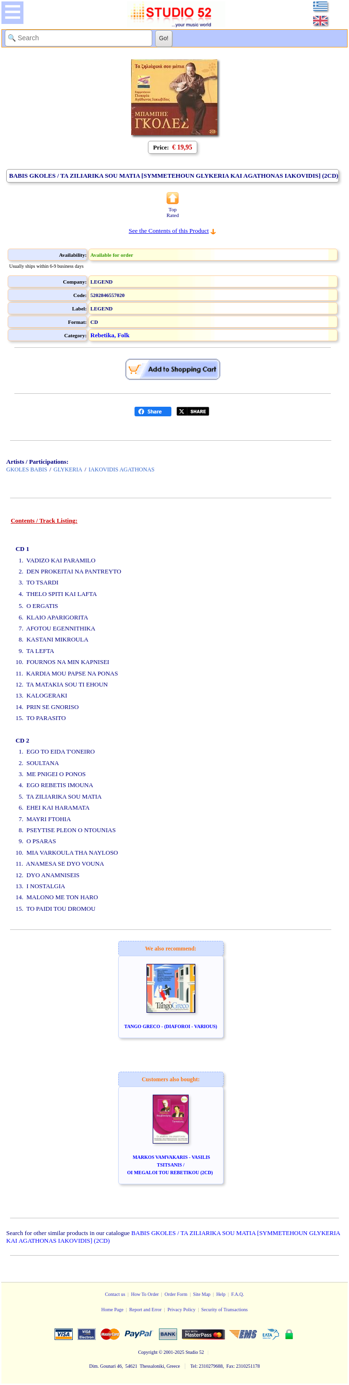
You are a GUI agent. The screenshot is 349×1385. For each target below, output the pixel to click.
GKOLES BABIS (26, 469)
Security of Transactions (224, 1309)
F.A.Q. (237, 1294)
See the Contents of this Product (169, 230)
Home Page (112, 1309)
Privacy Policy (182, 1309)
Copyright (148, 1352)
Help (220, 1294)
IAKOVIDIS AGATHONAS (122, 469)
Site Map (201, 1294)
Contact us (115, 1294)
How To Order (145, 1294)
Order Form (176, 1294)
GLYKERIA (68, 469)
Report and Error (145, 1309)
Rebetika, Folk (110, 335)
